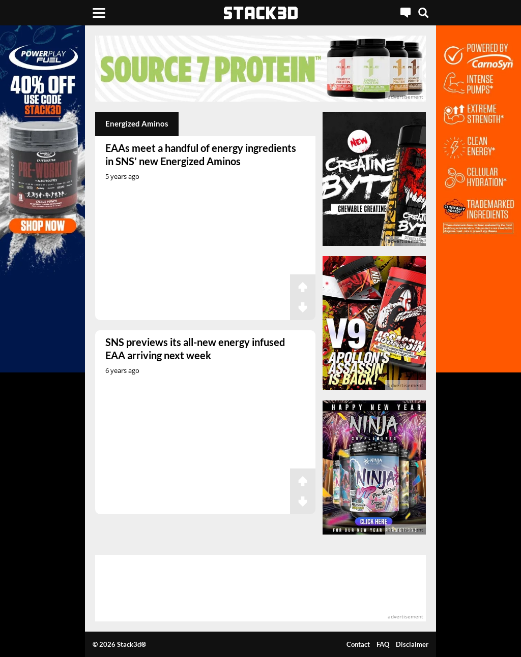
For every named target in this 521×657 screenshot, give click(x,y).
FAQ (383, 644)
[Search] (423, 13)
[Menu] (99, 13)
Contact (358, 644)
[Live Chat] (405, 13)
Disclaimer (412, 644)
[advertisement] (260, 69)
